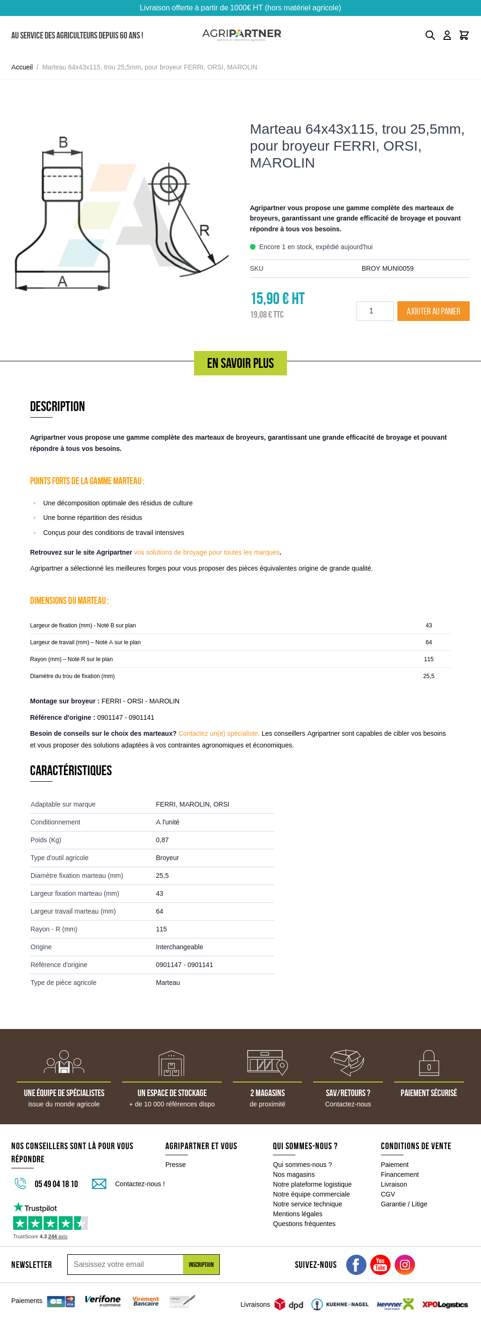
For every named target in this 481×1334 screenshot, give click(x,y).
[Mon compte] (447, 35)
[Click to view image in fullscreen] (121, 215)
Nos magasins (294, 1174)
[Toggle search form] (430, 35)
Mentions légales (297, 1214)
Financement (400, 1174)
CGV (388, 1194)
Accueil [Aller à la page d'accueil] (22, 67)
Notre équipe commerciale (311, 1194)
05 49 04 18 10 (56, 1184)
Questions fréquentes (304, 1224)
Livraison (394, 1184)
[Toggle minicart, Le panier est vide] (464, 35)
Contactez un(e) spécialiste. (219, 733)
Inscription (201, 1264)
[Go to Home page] (241, 35)
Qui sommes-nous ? (302, 1164)
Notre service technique (307, 1204)
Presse (175, 1164)
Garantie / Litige (404, 1204)
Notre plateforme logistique (312, 1184)
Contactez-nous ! (140, 1184)
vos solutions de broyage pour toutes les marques (206, 552)
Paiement (395, 1164)
